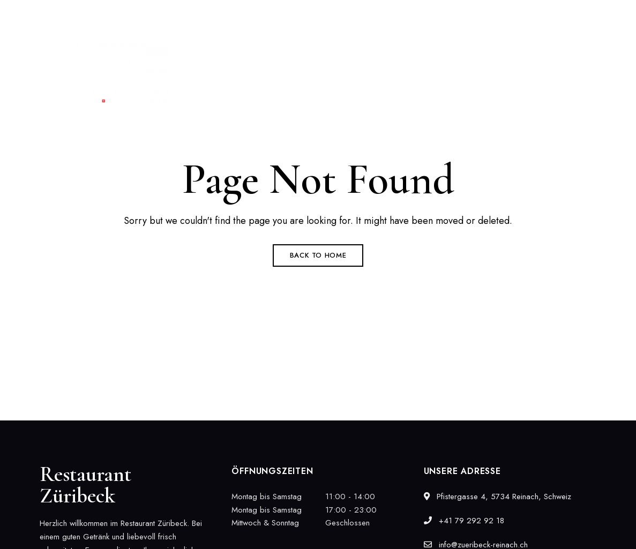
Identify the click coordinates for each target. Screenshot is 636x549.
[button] (553, 72)
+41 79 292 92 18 (447, 14)
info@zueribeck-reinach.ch (548, 14)
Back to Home (318, 255)
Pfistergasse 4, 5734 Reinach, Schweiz (106, 14)
